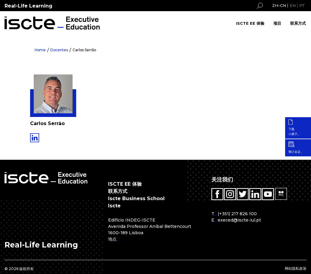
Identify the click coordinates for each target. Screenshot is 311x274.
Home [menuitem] (40, 50)
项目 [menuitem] (277, 23)
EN (293, 5)
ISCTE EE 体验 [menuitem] (250, 23)
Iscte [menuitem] (114, 206)
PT (302, 5)
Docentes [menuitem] (60, 50)
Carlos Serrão (85, 50)
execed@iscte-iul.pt (239, 220)
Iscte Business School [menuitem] (136, 198)
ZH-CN (279, 5)
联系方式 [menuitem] (298, 23)
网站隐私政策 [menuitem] (295, 268)
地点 (112, 239)
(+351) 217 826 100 (237, 213)
